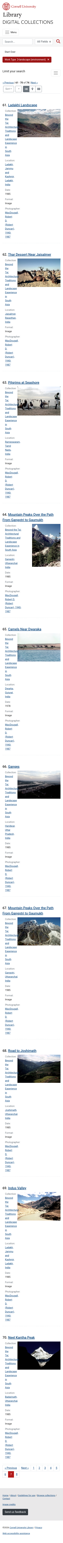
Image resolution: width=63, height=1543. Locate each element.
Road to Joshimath (22, 1051)
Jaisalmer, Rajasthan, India (10, 318)
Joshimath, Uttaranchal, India (11, 1114)
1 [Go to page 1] (33, 1468)
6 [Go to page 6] (5, 1474)
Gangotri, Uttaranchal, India (11, 563)
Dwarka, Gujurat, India (9, 692)
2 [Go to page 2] (39, 1468)
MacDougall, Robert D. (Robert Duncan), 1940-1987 (11, 224)
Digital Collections (28, 21)
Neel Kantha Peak (21, 1338)
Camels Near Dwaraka (24, 629)
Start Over (10, 52)
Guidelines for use (26, 1495)
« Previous (8, 82)
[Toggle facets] (55, 73)
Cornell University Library (21, 1527)
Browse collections (46, 1495)
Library (13, 15)
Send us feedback (15, 1512)
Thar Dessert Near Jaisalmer (29, 255)
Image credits (9, 1504)
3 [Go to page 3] (45, 1468)
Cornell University (19, 6)
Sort (7, 89)
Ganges (13, 767)
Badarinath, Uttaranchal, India (11, 1401)
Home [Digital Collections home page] (5, 1495)
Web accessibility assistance (16, 1533)
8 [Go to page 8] (16, 1474)
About (13, 1495)
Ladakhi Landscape (22, 105)
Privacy (38, 1527)
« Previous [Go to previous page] (11, 1468)
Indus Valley (17, 1188)
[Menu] (11, 32)
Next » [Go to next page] (25, 1468)
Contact (6, 1498)
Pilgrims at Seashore (23, 383)
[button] (27, 60)
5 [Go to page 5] (56, 1468)
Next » (34, 82)
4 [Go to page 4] (51, 1468)
